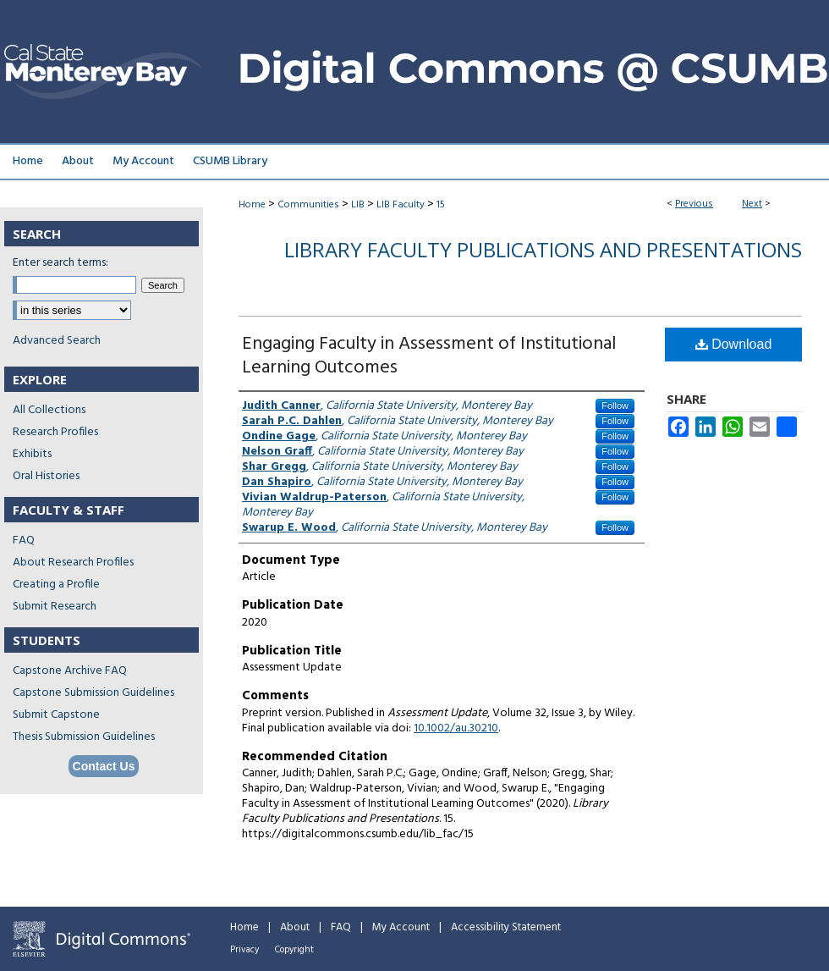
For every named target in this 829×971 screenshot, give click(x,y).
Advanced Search (57, 340)
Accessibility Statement (506, 927)
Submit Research (54, 606)
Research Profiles (55, 432)
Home (252, 204)
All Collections (49, 410)
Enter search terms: (60, 263)
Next (752, 204)
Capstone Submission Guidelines (93, 693)
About (295, 927)
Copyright (294, 949)
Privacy (244, 949)
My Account (401, 927)
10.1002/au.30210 (456, 728)
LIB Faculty (400, 204)
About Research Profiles (73, 562)
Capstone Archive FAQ (70, 671)
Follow (615, 405)
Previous (694, 204)
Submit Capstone (56, 715)
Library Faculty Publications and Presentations (543, 249)
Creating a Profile (56, 584)
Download (733, 344)
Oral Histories (46, 476)
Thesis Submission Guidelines (84, 737)
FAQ (24, 540)
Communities (308, 204)
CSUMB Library (230, 161)
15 (440, 204)
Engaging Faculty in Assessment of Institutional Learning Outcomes (429, 356)
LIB (358, 204)
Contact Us (104, 766)
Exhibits (32, 454)
